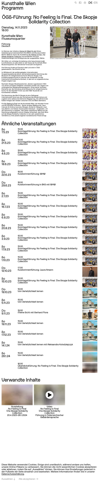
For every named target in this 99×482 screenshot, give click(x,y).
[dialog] (49, 472)
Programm (12, 8)
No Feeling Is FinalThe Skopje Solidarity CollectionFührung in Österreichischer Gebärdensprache (49, 413)
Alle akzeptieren (27, 479)
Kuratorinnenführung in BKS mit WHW (37, 185)
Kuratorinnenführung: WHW (31, 174)
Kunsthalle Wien (19, 4)
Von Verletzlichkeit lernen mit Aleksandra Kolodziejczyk (45, 345)
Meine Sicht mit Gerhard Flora (33, 313)
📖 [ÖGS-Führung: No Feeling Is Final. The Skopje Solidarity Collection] (80, 3)
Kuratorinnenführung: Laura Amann (35, 270)
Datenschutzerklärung (13, 474)
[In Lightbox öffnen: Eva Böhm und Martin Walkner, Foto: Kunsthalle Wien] (73, 42)
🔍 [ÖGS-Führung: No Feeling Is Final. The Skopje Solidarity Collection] (75, 3)
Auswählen (7, 479)
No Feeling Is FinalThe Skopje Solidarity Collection (17, 411)
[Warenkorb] (85, 3)
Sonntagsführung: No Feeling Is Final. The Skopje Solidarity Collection (47, 196)
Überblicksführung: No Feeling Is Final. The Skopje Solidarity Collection (48, 367)
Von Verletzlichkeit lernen (30, 291)
